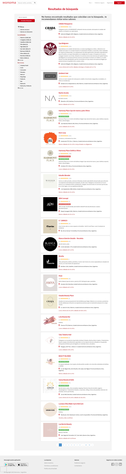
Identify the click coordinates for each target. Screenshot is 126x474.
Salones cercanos (24, 29)
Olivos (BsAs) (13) (24, 53)
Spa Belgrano (63, 43)
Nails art (22, 74)
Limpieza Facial (23, 65)
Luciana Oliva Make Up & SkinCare (71, 404)
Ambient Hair (63, 73)
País (90, 3)
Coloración (22, 70)
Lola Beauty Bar (64, 317)
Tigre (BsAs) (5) (23, 46)
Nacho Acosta (64, 93)
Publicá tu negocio (99, 3)
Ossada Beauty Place (66, 295)
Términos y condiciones (51, 466)
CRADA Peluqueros (65, 24)
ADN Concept (63, 198)
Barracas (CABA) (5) (24, 51)
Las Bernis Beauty (65, 424)
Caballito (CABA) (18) (25, 42)
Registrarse (110, 3)
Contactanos (78, 466)
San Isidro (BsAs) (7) (24, 49)
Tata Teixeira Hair (65, 335)
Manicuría (22, 83)
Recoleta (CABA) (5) (24, 55)
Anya (60, 276)
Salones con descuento (25, 32)
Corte (21, 67)
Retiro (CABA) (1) (24, 58)
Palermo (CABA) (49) (25, 37)
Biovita (61, 256)
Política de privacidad (50, 468)
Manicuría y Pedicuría (25, 86)
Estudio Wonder (64, 175)
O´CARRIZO (63, 220)
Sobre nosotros (48, 463)
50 (89, 445)
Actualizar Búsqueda (26, 20)
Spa (20, 81)
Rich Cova (62, 133)
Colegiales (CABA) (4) (25, 40)
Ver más (20, 60)
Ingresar (119, 3)
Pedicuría (22, 79)
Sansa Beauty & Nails (66, 380)
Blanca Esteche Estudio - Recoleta (71, 238)
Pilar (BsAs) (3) (23, 44)
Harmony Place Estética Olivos (70, 150)
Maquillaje (22, 77)
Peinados (22, 72)
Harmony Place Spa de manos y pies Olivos (74, 110)
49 (86, 445)
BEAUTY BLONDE (65, 356)
